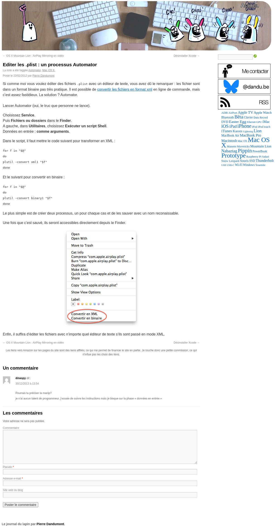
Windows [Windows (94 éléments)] (249, 165)
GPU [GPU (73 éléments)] (259, 122)
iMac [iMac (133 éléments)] (266, 122)
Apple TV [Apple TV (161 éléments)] (245, 112)
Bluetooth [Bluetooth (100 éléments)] (227, 117)
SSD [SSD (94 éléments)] (252, 161)
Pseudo (7, 467)
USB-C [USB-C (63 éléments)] (230, 165)
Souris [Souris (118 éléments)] (244, 161)
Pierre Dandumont (43, 75)
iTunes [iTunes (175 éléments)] (226, 131)
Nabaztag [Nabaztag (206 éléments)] (229, 151)
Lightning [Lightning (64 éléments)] (248, 131)
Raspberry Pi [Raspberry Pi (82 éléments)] (253, 156)
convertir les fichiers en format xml (124, 89)
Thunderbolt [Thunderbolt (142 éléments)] (265, 161)
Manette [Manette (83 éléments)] (231, 146)
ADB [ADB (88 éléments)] (224, 112)
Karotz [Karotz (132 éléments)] (237, 131)
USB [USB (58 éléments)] (223, 165)
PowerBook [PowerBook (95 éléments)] (260, 151)
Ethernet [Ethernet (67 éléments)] (251, 122)
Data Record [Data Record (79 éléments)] (260, 117)
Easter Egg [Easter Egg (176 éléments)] (237, 121)
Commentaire (11, 427)
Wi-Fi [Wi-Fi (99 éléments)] (238, 165)
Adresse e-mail (12, 478)
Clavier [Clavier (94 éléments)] (248, 117)
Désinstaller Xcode (187, 55)
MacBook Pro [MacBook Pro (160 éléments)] (250, 135)
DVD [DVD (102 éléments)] (224, 122)
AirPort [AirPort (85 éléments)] (232, 112)
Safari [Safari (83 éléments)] (265, 156)
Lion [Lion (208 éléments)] (258, 131)
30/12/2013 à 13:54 (27, 383)
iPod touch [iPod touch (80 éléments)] (264, 126)
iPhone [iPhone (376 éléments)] (244, 126)
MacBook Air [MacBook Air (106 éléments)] (230, 135)
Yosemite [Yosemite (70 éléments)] (260, 165)
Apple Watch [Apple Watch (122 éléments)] (263, 112)
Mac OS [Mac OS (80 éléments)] (242, 141)
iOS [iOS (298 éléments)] (225, 126)
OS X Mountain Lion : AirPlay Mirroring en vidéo (33, 55)
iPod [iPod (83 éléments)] (254, 126)
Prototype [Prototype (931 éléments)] (233, 155)
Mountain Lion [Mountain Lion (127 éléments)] (260, 146)
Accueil (249, 5)
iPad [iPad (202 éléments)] (233, 126)
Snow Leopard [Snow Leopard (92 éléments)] (230, 161)
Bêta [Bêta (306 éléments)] (238, 117)
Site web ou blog (13, 490)
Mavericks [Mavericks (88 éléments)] (243, 146)
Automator (34, 70)
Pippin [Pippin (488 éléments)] (245, 150)
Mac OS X (48, 70)
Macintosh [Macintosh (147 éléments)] (229, 141)
